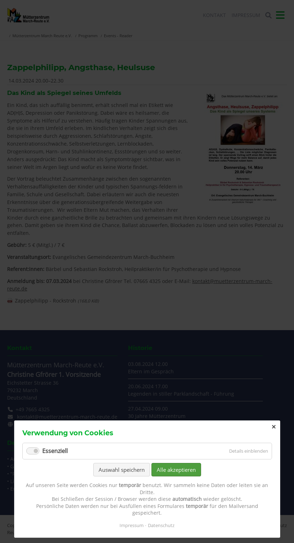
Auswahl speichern (122, 469)
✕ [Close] (273, 427)
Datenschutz (161, 525)
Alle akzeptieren (176, 469)
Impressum (132, 525)
